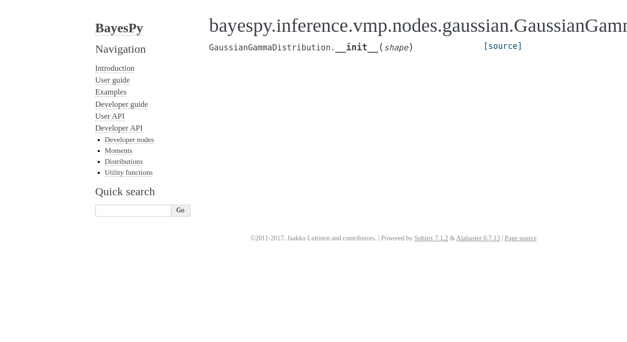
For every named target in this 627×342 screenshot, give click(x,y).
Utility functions (129, 172)
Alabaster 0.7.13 (478, 238)
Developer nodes (129, 139)
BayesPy (119, 27)
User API (110, 116)
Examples (111, 91)
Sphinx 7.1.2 (431, 238)
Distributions (124, 161)
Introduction (115, 68)
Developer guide (121, 104)
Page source (520, 238)
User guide (112, 80)
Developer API (119, 128)
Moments (118, 150)
